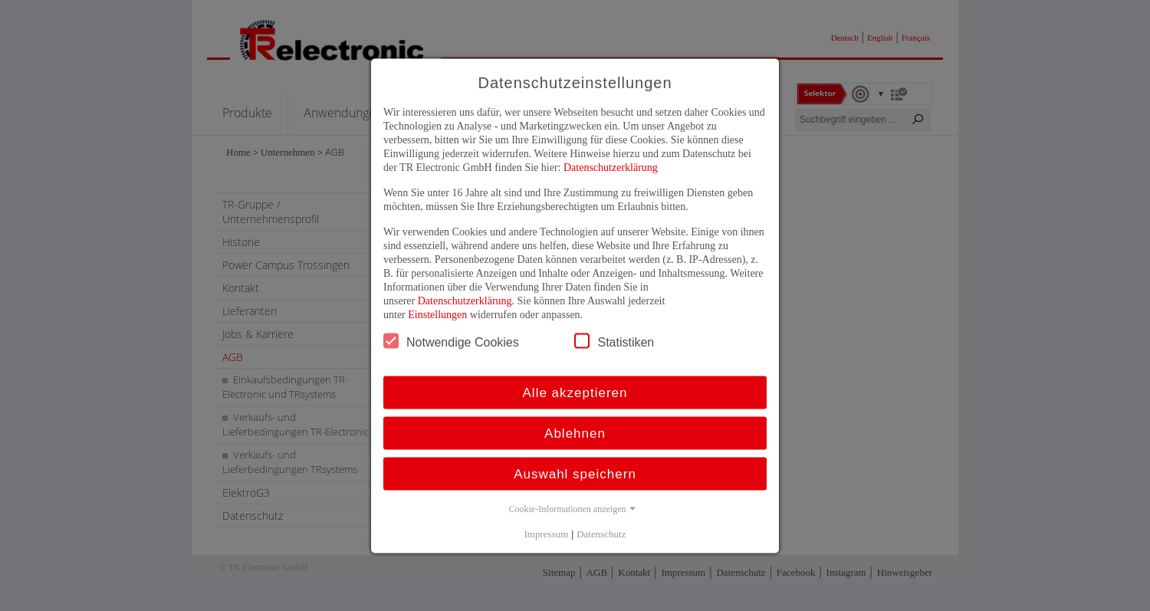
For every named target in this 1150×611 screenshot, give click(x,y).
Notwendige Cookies (451, 340)
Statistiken (614, 340)
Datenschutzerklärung (611, 166)
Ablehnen (575, 432)
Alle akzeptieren (575, 392)
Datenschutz (601, 533)
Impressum (546, 533)
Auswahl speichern (575, 473)
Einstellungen (437, 314)
